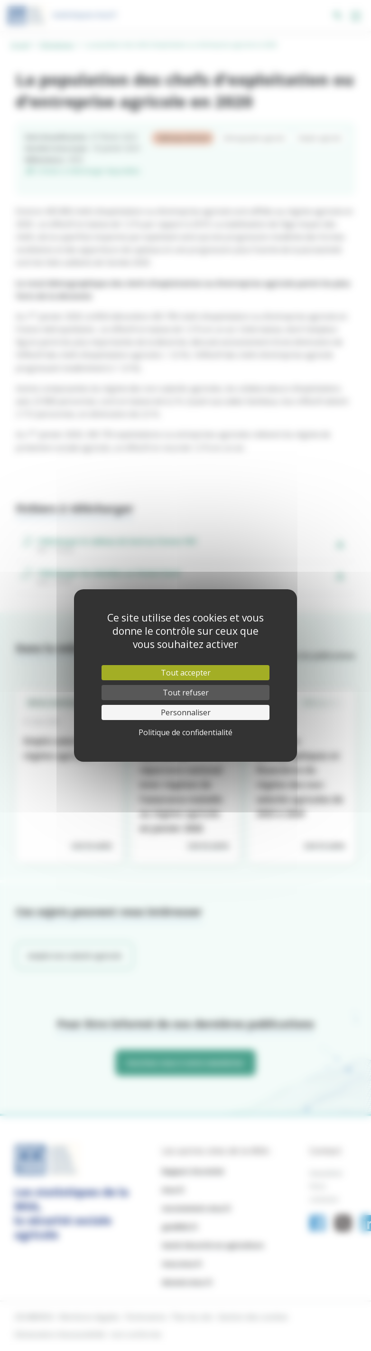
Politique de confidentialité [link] (185, 732)
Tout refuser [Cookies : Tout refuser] (186, 692)
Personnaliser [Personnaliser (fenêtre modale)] (186, 712)
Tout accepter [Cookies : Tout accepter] (186, 672)
